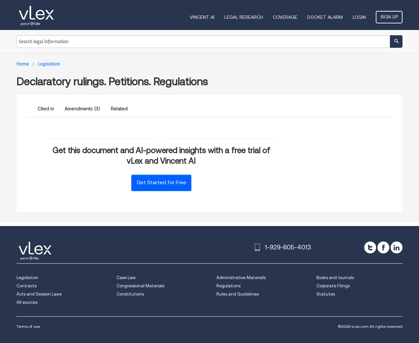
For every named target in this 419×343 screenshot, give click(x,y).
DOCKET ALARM (325, 17)
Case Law (126, 277)
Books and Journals (335, 277)
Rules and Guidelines (237, 294)
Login (359, 17)
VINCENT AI (202, 17)
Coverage (285, 17)
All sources (27, 302)
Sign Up (389, 16)
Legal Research (243, 17)
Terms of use (28, 326)
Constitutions (130, 294)
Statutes (325, 294)
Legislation (27, 277)
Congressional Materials (140, 285)
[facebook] (383, 247)
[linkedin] (397, 247)
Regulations (228, 285)
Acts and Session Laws (39, 294)
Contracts (26, 285)
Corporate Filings (333, 285)
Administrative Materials (241, 277)
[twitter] (370, 247)
